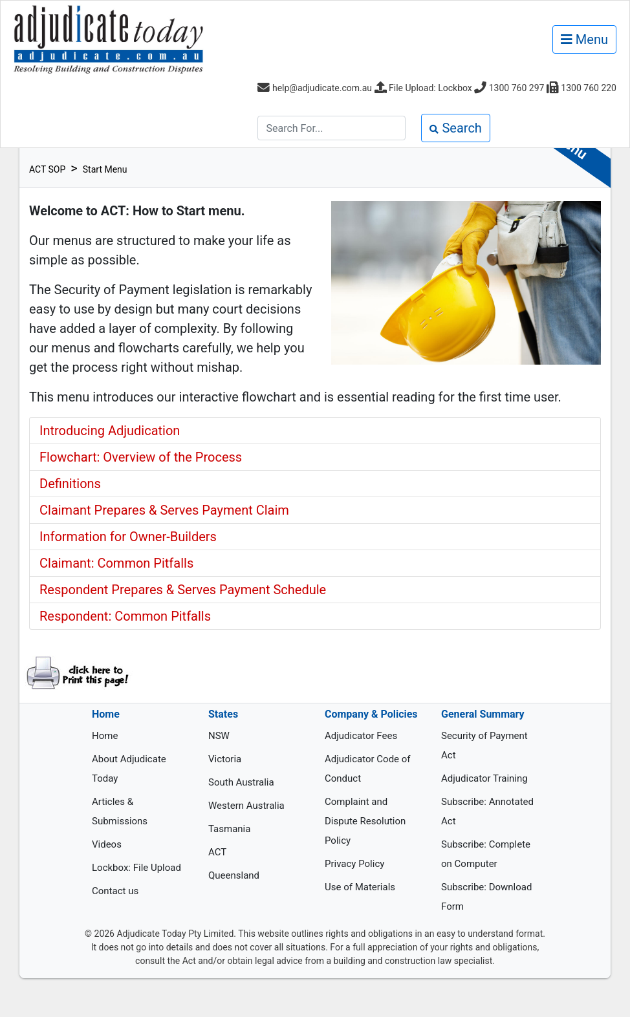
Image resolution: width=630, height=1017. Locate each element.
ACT (217, 852)
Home (105, 736)
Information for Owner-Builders (128, 536)
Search (455, 128)
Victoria (224, 759)
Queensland (233, 875)
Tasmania (229, 829)
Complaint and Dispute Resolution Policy (365, 821)
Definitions (70, 483)
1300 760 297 (517, 88)
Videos (107, 844)
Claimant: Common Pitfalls (116, 563)
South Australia (241, 782)
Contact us (115, 891)
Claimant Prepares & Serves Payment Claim (164, 510)
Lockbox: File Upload (136, 867)
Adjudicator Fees (361, 736)
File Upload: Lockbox (430, 88)
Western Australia (246, 805)
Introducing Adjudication (109, 430)
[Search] (331, 128)
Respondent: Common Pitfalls (125, 616)
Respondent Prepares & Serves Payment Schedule (182, 589)
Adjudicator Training (484, 778)
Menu (584, 39)
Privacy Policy (354, 864)
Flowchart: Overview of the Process (140, 457)
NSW (219, 736)
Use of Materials (360, 887)
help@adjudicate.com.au (322, 88)
